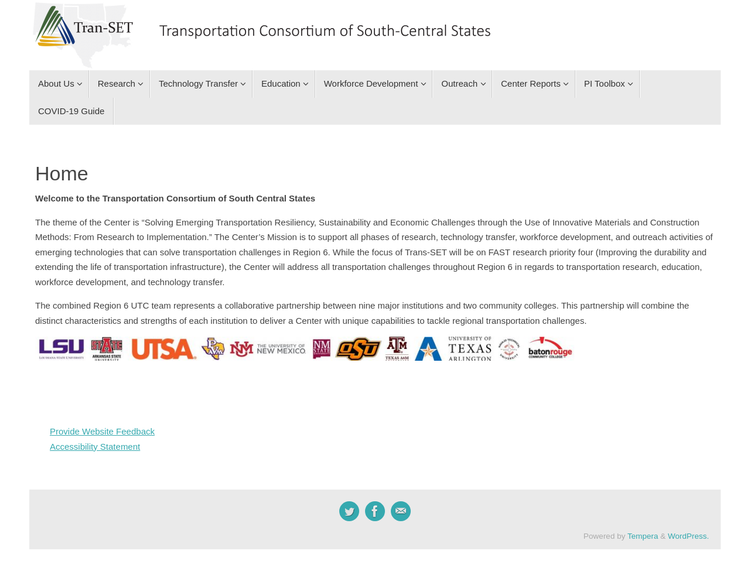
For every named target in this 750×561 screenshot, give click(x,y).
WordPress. (688, 536)
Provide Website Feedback (102, 431)
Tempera (643, 536)
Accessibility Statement (95, 446)
